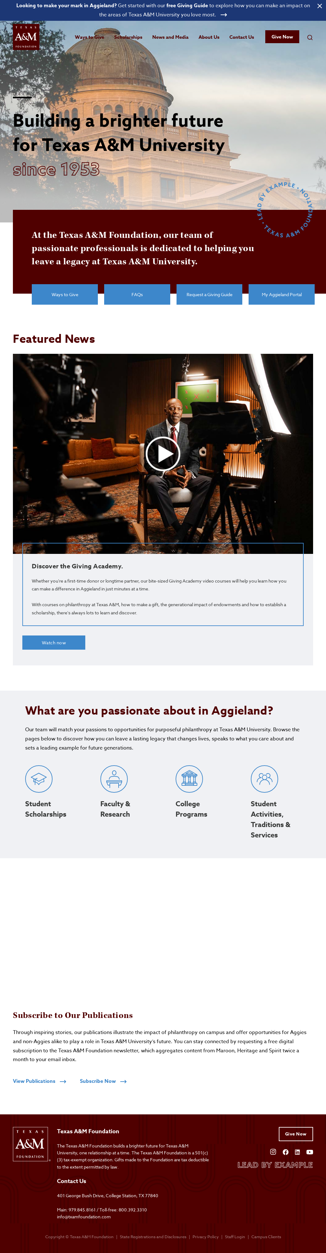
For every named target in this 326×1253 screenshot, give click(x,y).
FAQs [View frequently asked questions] (137, 293)
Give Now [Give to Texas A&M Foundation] (296, 1134)
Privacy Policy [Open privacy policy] (206, 1236)
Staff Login (235, 1236)
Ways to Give (89, 37)
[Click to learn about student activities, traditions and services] (276, 805)
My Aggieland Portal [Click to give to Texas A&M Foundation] (282, 293)
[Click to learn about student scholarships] (50, 805)
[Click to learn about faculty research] (125, 805)
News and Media (170, 37)
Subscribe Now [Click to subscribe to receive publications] (103, 1081)
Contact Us (241, 37)
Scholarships (128, 37)
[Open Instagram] (273, 1151)
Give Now (282, 37)
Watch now (54, 643)
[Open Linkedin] (297, 1151)
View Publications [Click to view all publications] (39, 1081)
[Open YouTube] (309, 1151)
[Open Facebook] (286, 1151)
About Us (209, 37)
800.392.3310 (133, 1210)
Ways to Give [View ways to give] (65, 293)
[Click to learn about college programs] (201, 805)
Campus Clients (266, 1236)
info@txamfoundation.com (84, 1217)
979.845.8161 (82, 1210)
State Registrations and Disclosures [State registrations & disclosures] (153, 1236)
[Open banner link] (163, 10)
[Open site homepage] (27, 37)
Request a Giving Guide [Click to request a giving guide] (210, 293)
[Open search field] (310, 37)
